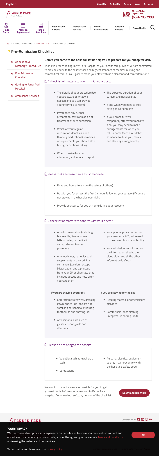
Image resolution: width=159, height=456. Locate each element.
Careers (127, 4)
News (137, 4)
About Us (101, 4)
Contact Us (115, 4)
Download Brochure (134, 393)
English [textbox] (10, 4)
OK (143, 435)
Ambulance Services (27, 96)
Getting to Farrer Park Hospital (27, 87)
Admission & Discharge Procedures (28, 64)
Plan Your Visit (42, 43)
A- (152, 4)
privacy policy (54, 449)
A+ (145, 4)
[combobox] (11, 4)
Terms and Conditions (110, 437)
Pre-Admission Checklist (24, 75)
